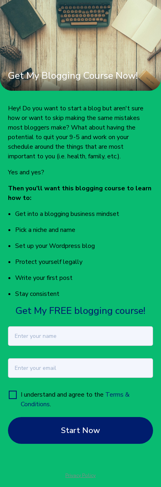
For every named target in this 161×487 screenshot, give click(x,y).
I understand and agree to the (63, 394)
